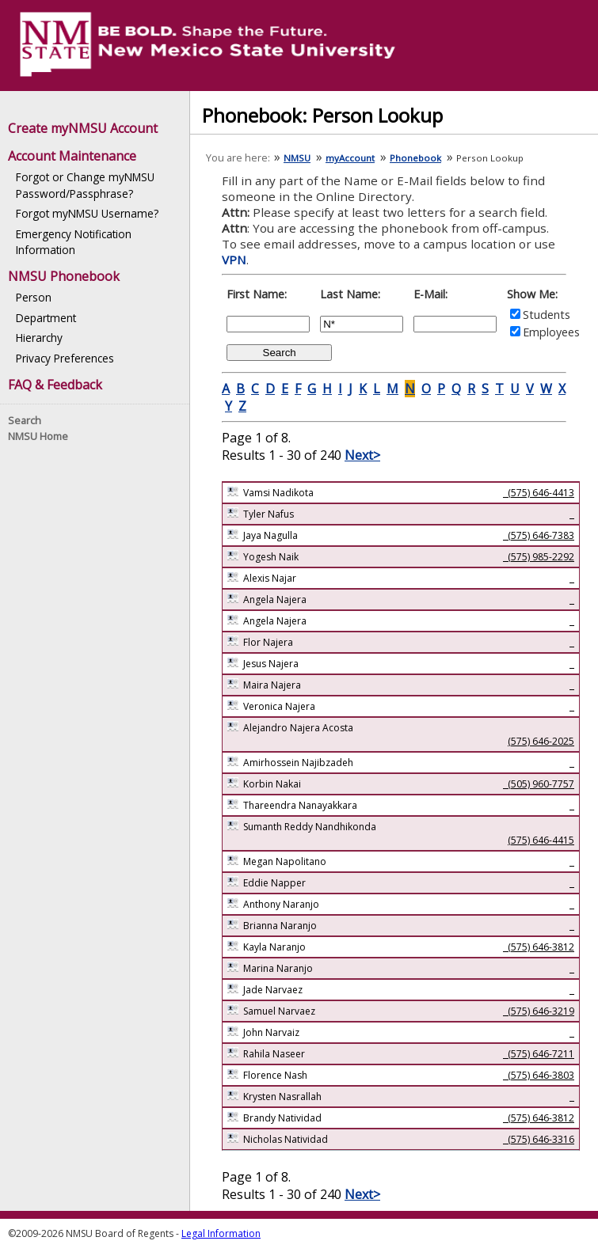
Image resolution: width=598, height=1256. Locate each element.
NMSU (297, 158)
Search (24, 420)
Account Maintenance (72, 156)
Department (46, 317)
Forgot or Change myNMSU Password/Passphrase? (85, 184)
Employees (551, 332)
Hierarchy (39, 337)
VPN (234, 260)
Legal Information (221, 1233)
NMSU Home (38, 436)
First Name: (257, 294)
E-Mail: (430, 294)
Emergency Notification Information (73, 241)
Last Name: (350, 294)
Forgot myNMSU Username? (87, 213)
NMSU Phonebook (64, 276)
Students (546, 314)
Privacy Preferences (65, 358)
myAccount (350, 158)
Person (33, 297)
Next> (362, 455)
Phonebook (415, 158)
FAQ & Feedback (55, 384)
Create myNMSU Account (83, 128)
